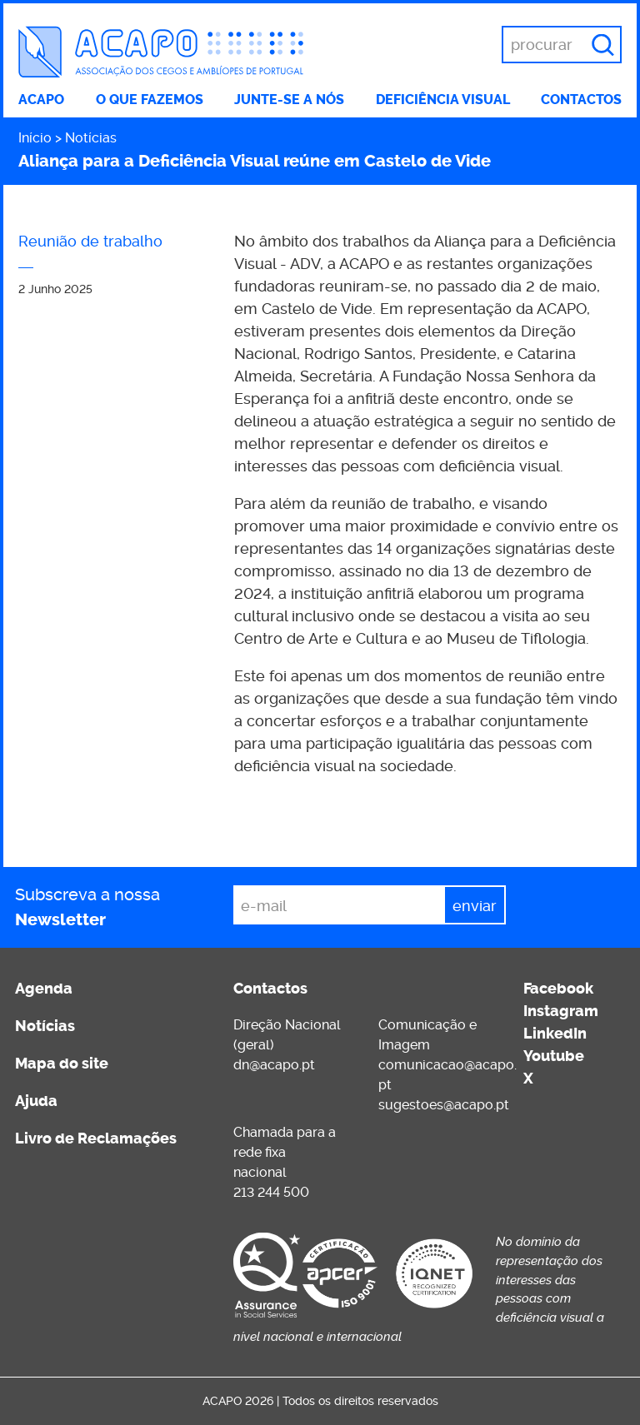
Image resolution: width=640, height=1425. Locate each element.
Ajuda (36, 1101)
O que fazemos (149, 99)
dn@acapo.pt (274, 1065)
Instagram (560, 1011)
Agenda (43, 988)
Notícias (91, 138)
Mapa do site (61, 1063)
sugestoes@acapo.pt (443, 1105)
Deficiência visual (443, 99)
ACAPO (41, 99)
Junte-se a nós (289, 99)
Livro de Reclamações (96, 1138)
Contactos (581, 99)
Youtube (553, 1056)
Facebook (558, 988)
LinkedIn (555, 1033)
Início (35, 138)
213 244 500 (271, 1192)
